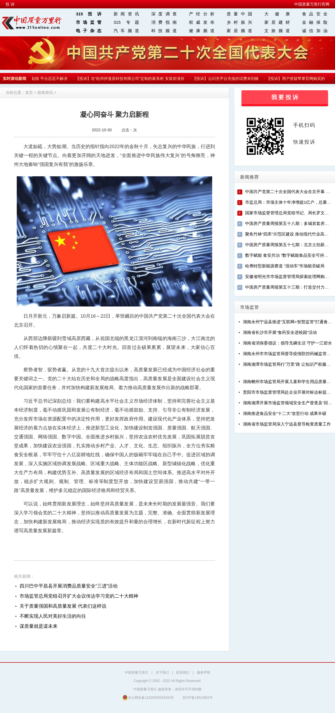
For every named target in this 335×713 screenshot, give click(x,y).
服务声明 (203, 672)
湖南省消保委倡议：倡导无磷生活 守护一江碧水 (287, 343)
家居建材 (277, 22)
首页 (29, 92)
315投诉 (88, 13)
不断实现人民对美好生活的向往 (53, 616)
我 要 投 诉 (284, 97)
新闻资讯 (126, 13)
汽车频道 (126, 30)
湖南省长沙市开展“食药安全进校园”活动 (280, 332)
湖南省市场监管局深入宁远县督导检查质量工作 (287, 424)
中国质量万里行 (136, 672)
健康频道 (201, 30)
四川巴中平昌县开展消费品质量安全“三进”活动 (69, 586)
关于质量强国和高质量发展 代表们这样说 (63, 606)
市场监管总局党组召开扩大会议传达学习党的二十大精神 (79, 596)
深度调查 (164, 13)
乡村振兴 (239, 22)
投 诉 (10, 4)
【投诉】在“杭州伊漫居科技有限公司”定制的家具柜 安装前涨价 (130, 78)
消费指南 (164, 22)
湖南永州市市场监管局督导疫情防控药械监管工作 (289, 353)
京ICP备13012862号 (197, 698)
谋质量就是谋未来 (39, 626)
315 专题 (126, 22)
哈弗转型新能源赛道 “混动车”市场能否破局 (284, 265)
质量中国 (239, 13)
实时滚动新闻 (14, 78)
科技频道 (164, 30)
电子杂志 (88, 30)
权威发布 (201, 22)
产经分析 (201, 13)
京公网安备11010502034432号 (148, 697)
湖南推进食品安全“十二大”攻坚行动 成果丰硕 (284, 413)
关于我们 (162, 672)
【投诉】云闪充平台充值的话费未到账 (226, 78)
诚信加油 (314, 30)
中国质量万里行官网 (311, 4)
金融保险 (314, 22)
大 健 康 (277, 13)
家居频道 (239, 30)
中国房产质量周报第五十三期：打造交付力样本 (289, 287)
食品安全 (314, 13)
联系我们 (183, 672)
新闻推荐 (249, 177)
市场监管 (88, 22)
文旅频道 (277, 30)
